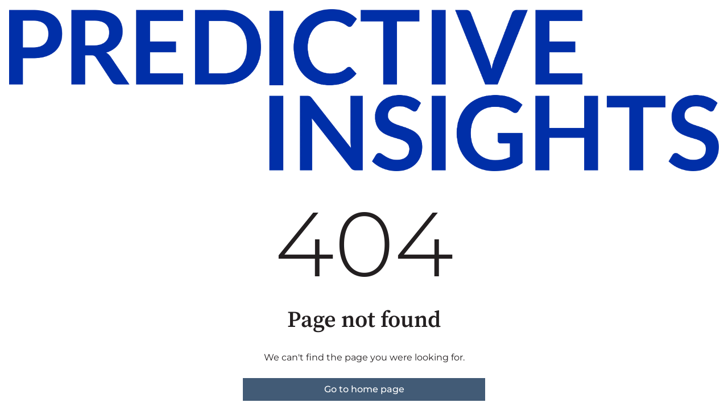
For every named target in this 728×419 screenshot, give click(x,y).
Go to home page (364, 389)
